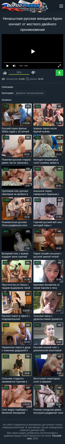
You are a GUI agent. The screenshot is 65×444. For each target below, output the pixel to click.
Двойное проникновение (29, 93)
